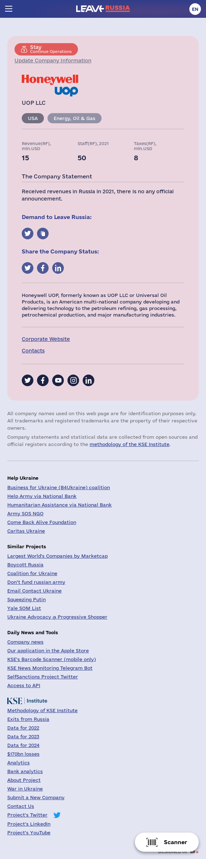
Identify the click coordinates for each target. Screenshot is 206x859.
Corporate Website (46, 339)
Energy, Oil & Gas (74, 118)
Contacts (33, 351)
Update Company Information (53, 60)
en (195, 9)
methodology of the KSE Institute (129, 444)
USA (33, 118)
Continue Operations (51, 49)
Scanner (175, 842)
